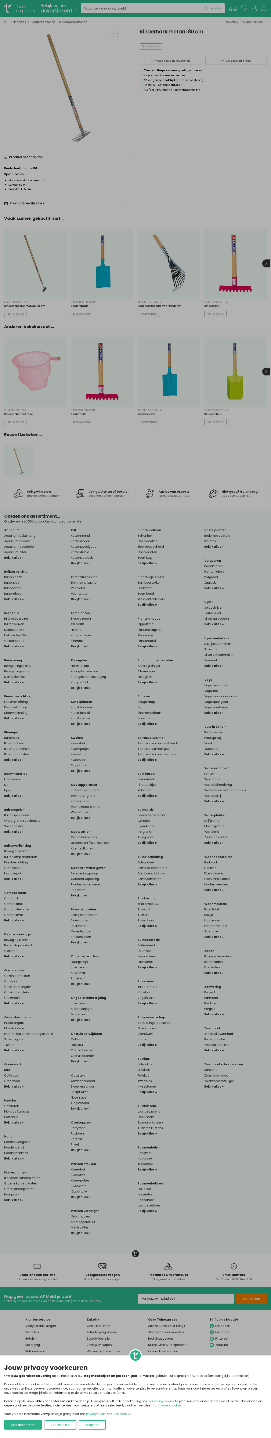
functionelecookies (167, 1405)
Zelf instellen (60, 1425)
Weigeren (92, 1425)
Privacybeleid (96, 1414)
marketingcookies (161, 1401)
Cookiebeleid (120, 1414)
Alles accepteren (23, 1425)
